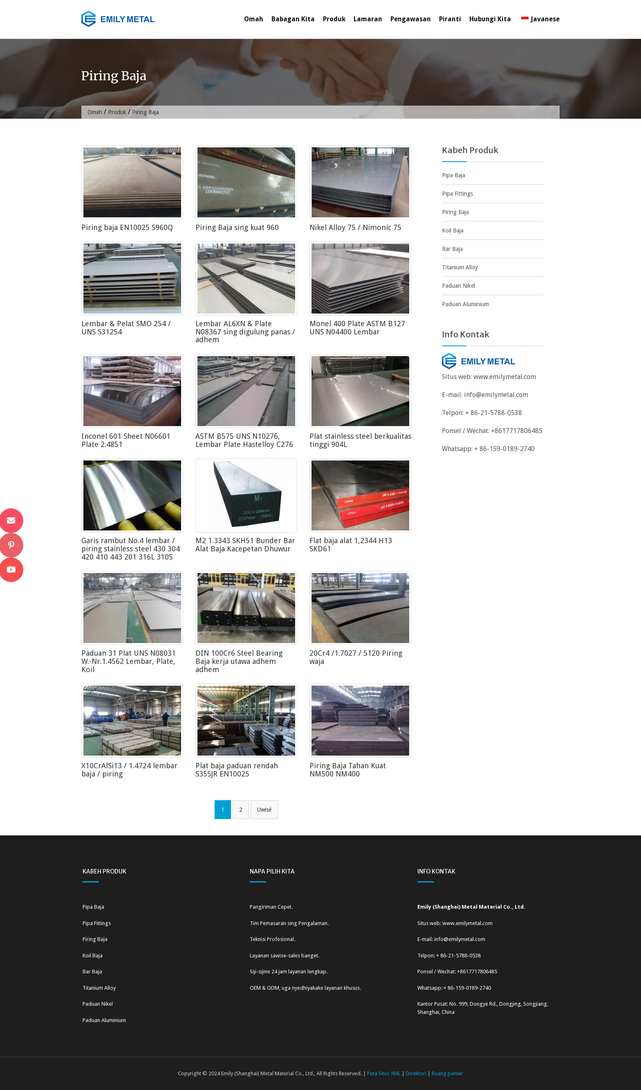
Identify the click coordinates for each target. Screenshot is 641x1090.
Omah (253, 19)
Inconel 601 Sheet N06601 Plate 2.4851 (125, 440)
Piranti (450, 19)
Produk (334, 19)
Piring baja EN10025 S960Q (127, 227)
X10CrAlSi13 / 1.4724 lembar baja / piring (129, 769)
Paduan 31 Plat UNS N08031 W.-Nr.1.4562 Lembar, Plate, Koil (128, 661)
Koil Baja (453, 230)
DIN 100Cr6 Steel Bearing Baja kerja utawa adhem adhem (238, 661)
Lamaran (368, 19)
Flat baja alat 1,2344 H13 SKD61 (350, 544)
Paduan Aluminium (465, 304)
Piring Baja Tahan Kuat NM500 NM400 (347, 769)
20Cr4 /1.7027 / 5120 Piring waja (355, 657)
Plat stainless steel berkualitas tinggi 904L (360, 440)
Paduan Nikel (458, 285)
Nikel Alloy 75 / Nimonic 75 (355, 227)
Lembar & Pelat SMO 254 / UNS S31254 (126, 327)
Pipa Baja (453, 175)
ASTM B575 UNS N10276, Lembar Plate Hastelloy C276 (244, 440)
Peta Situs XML (384, 1073)
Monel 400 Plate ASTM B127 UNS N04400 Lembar (357, 327)
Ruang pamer (447, 1073)
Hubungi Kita (490, 19)
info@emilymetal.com (496, 395)
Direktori (416, 1073)
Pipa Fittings (457, 193)
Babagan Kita (293, 19)
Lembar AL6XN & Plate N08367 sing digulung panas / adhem (245, 331)
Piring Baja (455, 212)
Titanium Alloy (460, 267)
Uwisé (264, 809)
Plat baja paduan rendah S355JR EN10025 (236, 769)
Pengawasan (410, 19)
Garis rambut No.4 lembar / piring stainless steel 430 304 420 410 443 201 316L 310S (130, 548)
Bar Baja (452, 249)
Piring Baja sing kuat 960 (237, 227)
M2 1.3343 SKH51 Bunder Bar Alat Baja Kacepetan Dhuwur (245, 544)
